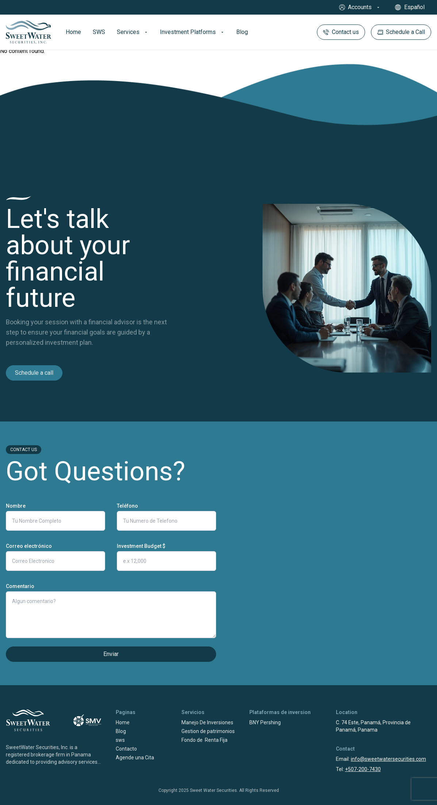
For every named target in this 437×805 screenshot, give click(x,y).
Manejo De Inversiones (207, 722)
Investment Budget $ (141, 546)
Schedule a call (34, 372)
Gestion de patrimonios (208, 731)
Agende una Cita (135, 757)
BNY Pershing (265, 722)
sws (120, 740)
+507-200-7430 (363, 769)
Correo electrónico (29, 546)
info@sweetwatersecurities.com (388, 759)
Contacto (126, 749)
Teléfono (127, 506)
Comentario (20, 586)
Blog (121, 731)
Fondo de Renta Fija (204, 740)
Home (123, 722)
